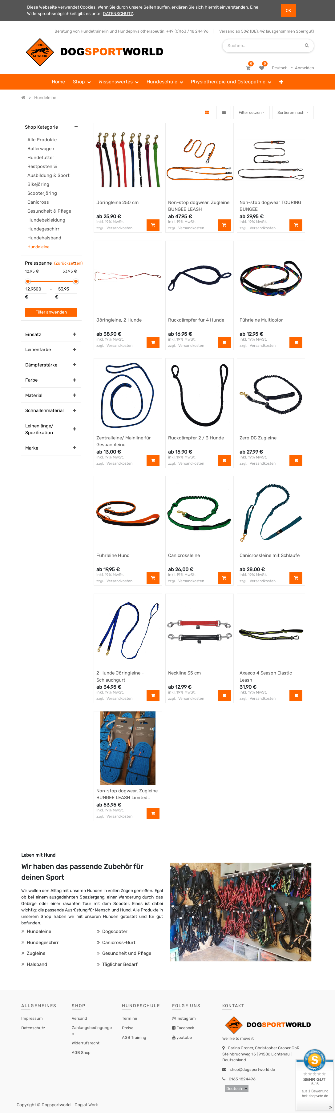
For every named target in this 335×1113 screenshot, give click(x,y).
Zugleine (35, 953)
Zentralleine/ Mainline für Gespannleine (123, 441)
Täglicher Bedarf (119, 964)
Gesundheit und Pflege (126, 953)
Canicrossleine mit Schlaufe (270, 555)
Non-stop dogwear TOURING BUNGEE (270, 206)
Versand (79, 1018)
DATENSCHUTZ (118, 13)
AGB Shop (81, 1052)
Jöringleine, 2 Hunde (119, 320)
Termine (129, 1018)
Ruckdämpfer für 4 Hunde (196, 320)
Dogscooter (114, 931)
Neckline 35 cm (184, 673)
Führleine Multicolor (261, 320)
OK (288, 10)
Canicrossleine (184, 555)
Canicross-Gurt (118, 942)
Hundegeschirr (42, 942)
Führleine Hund (113, 555)
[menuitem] (58, 82)
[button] (281, 82)
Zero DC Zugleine (258, 438)
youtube (184, 1037)
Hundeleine (38, 931)
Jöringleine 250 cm (117, 202)
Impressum (32, 1018)
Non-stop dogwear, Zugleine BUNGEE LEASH (198, 206)
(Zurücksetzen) (68, 263)
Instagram (186, 1018)
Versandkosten (119, 228)
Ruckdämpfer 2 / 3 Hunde (196, 438)
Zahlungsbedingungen (92, 1030)
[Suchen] (307, 45)
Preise (127, 1028)
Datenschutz (33, 1028)
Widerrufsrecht (85, 1043)
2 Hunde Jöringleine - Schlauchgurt (120, 676)
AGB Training (134, 1037)
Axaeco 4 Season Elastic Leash (266, 676)
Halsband (36, 964)
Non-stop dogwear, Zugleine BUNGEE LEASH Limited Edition (127, 794)
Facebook (185, 1028)
